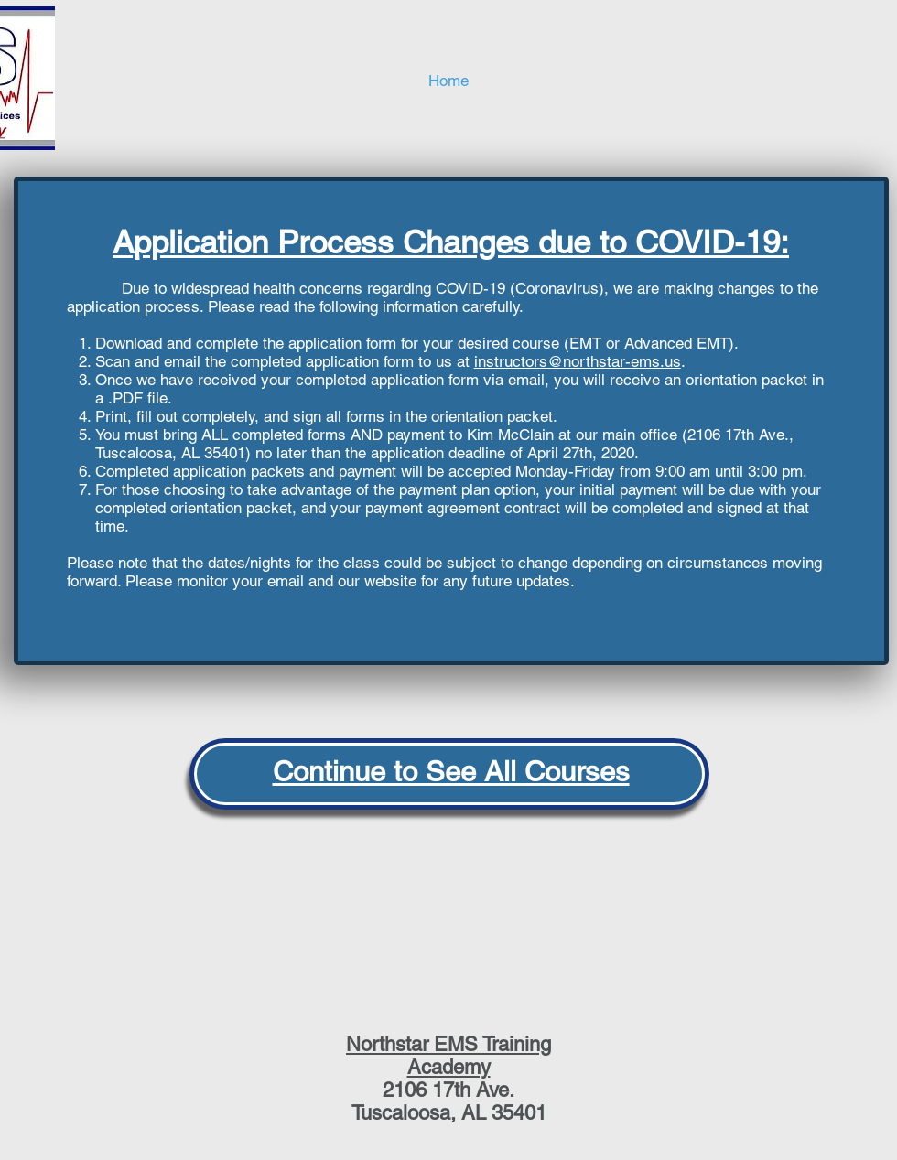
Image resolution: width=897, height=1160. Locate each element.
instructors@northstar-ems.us (577, 361)
